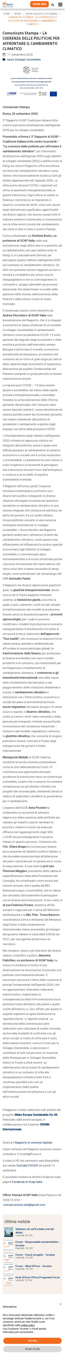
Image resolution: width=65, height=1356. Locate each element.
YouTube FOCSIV (27, 1165)
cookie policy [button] (27, 1325)
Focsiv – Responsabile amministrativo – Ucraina (37, 1243)
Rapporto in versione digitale (33, 1142)
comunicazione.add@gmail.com (24, 1204)
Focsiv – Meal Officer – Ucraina (33, 1266)
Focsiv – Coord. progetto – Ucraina (35, 1254)
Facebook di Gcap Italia (26, 1182)
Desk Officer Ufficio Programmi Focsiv (37, 1277)
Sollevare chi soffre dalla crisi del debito (34, 1231)
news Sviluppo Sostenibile (42, 14)
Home (6, 14)
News (17, 14)
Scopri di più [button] (32, 1348)
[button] (60, 1304)
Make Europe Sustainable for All (36, 1114)
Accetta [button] (32, 1340)
